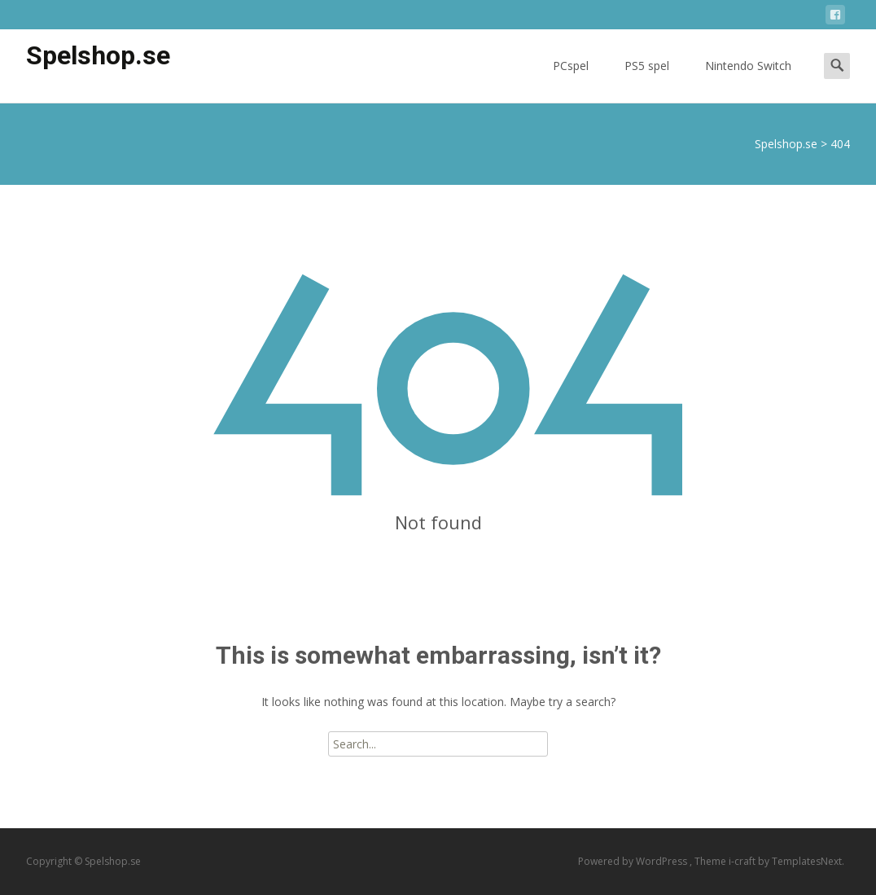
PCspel (571, 80)
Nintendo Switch (748, 80)
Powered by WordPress (634, 861)
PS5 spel (646, 80)
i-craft (743, 861)
